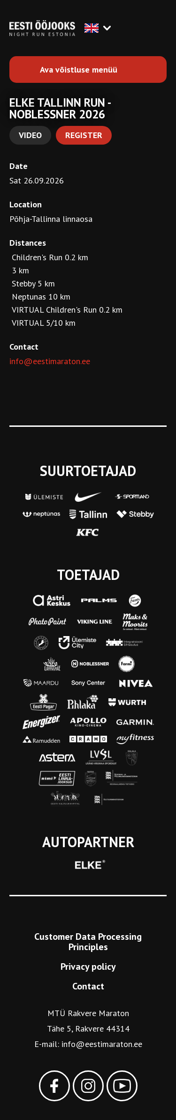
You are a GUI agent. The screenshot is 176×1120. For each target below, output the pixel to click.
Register (83, 135)
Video (30, 135)
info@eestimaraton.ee (49, 361)
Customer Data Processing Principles (88, 941)
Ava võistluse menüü (78, 69)
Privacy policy (88, 966)
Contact (88, 986)
